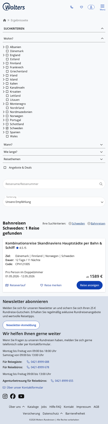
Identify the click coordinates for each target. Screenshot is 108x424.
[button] (71, 7)
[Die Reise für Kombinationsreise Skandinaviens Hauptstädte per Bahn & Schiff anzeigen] (90, 285)
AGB (96, 407)
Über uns (17, 407)
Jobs (44, 407)
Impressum (83, 407)
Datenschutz (53, 413)
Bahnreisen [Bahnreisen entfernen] (98, 223)
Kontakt (69, 407)
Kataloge (33, 407)
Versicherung (31, 413)
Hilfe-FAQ (55, 407)
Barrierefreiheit (75, 413)
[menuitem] (4, 20)
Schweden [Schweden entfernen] (78, 223)
